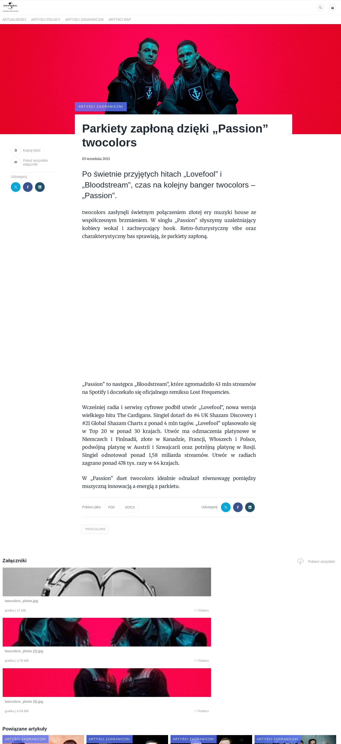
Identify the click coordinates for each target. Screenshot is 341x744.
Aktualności (14, 19)
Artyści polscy (45, 19)
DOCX (130, 507)
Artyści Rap (119, 19)
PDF (111, 507)
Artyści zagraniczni (84, 19)
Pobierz (74, 611)
